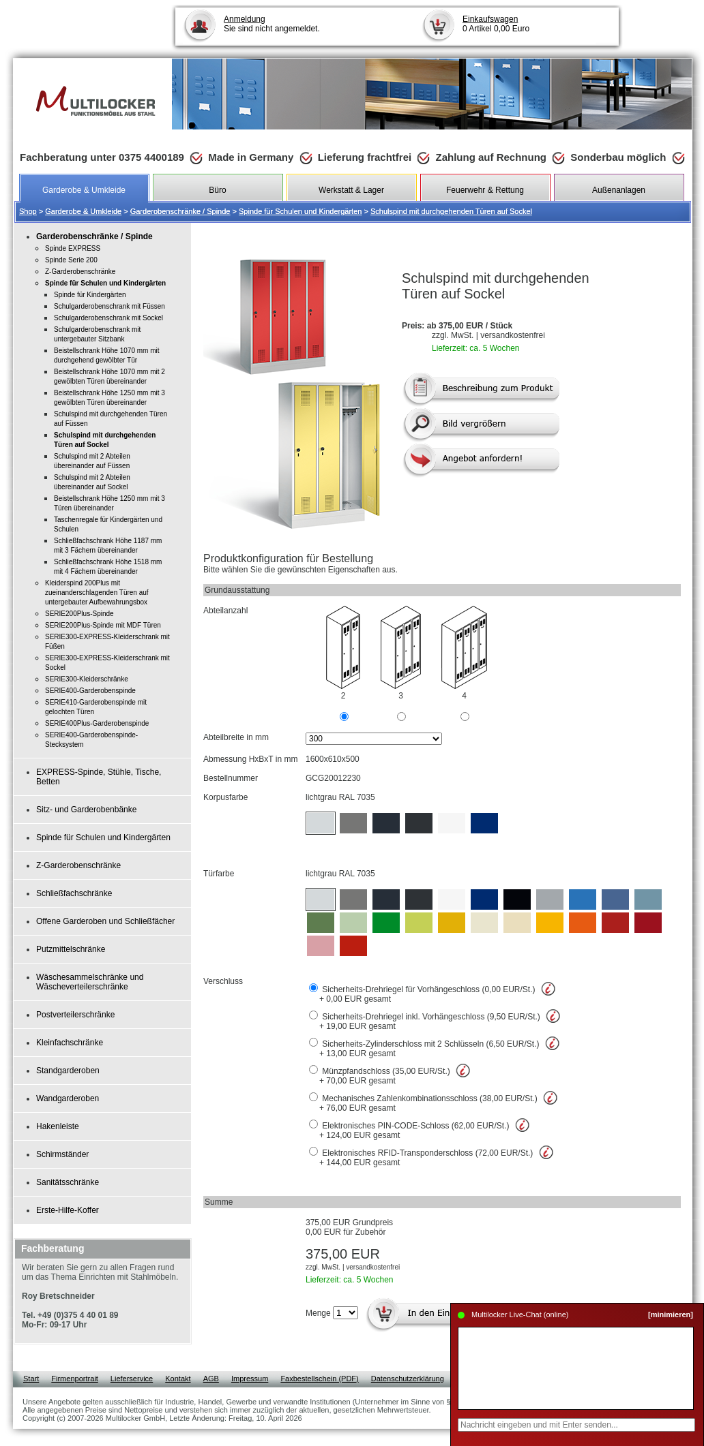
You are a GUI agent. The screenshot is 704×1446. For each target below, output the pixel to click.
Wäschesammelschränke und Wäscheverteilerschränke (89, 981)
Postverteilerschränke (75, 1014)
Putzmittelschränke (70, 949)
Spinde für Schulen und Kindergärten (300, 211)
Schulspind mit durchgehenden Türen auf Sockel (451, 211)
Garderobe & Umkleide (83, 211)
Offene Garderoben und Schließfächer (105, 921)
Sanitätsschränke (67, 1182)
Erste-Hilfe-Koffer (67, 1210)
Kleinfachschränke (69, 1042)
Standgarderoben (68, 1070)
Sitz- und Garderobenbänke (86, 809)
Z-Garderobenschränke (78, 865)
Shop (28, 211)
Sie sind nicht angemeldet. (272, 23)
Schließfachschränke (74, 893)
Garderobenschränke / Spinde (180, 211)
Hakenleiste (57, 1126)
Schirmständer (62, 1154)
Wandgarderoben (67, 1098)
